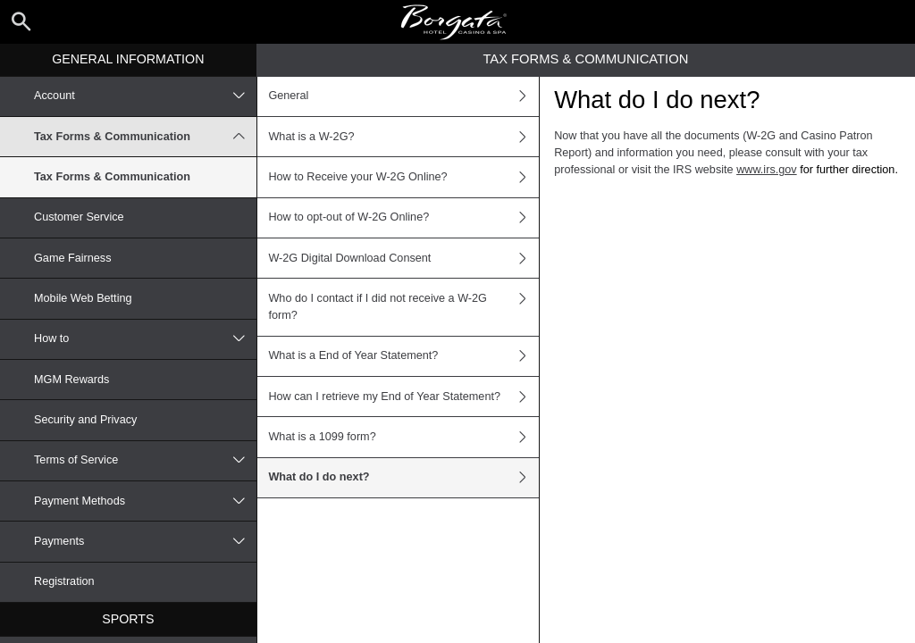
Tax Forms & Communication (145, 136)
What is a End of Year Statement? (403, 356)
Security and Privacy (85, 419)
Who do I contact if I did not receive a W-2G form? (403, 307)
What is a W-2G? (403, 136)
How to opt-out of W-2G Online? (403, 218)
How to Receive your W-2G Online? (403, 176)
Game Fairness (73, 258)
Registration (64, 581)
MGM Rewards (71, 379)
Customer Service (79, 217)
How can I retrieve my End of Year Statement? (403, 396)
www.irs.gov (766, 169)
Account (145, 96)
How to (145, 339)
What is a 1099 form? (403, 436)
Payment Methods (145, 501)
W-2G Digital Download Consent (403, 258)
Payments (145, 541)
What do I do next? (403, 477)
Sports (128, 619)
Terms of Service (145, 460)
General (403, 96)
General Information (128, 59)
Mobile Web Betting (83, 298)
